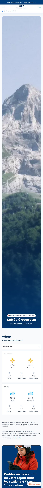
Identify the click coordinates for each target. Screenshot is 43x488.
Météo (6, 337)
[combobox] (21, 346)
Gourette (18, 438)
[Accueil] (3, 11)
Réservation (34, 484)
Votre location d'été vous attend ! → (21, 2)
